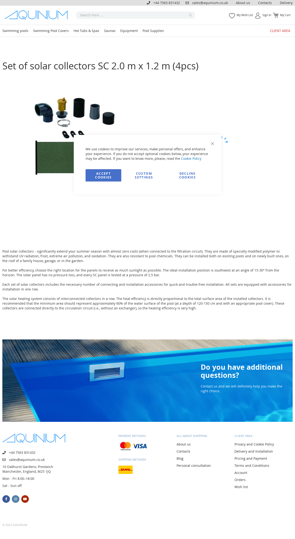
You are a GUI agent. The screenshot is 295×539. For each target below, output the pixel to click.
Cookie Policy (191, 158)
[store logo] (38, 15)
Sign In (266, 15)
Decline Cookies (187, 175)
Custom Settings (144, 175)
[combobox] (135, 15)
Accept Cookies (103, 175)
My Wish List (245, 15)
